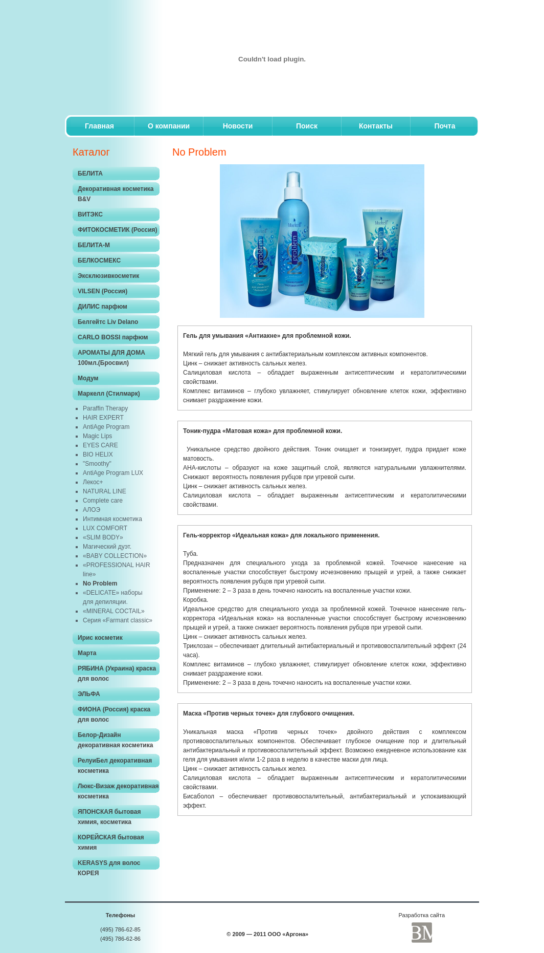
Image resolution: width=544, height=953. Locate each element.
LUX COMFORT (105, 528)
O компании (169, 126)
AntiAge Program (106, 426)
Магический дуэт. (107, 546)
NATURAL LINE (104, 491)
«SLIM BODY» (103, 537)
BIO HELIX (98, 454)
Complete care (103, 500)
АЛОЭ (91, 509)
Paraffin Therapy (105, 408)
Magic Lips (97, 436)
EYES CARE (100, 445)
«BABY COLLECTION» (115, 555)
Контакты (376, 126)
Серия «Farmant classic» (117, 620)
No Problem (100, 583)
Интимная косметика (112, 519)
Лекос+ (93, 482)
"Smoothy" (97, 463)
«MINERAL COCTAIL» (114, 611)
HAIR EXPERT (103, 417)
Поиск (307, 126)
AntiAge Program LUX (113, 472)
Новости (238, 126)
